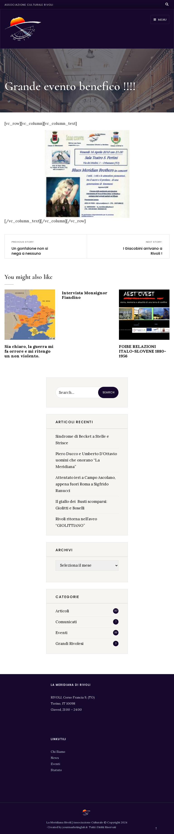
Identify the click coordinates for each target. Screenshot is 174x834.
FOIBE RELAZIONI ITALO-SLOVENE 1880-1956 (142, 351)
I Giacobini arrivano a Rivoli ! (140, 248)
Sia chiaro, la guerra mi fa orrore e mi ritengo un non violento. (29, 351)
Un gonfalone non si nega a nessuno (33, 248)
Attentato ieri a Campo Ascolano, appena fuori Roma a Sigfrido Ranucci (86, 484)
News (55, 758)
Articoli (62, 610)
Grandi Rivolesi (70, 643)
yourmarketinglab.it (74, 827)
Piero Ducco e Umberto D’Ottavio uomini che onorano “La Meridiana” (86, 460)
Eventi (62, 632)
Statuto (56, 770)
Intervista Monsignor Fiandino (84, 295)
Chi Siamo (58, 752)
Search (109, 392)
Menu (160, 19)
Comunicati (66, 621)
